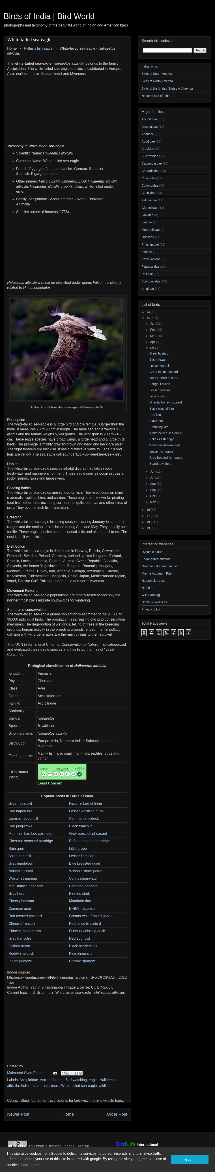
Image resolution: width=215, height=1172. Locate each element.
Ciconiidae (149, 178)
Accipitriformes (51, 1080)
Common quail (20, 908)
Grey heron (17, 893)
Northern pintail (21, 871)
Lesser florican (159, 390)
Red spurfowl (79, 938)
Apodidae (148, 141)
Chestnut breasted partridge (31, 841)
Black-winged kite (161, 408)
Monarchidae (151, 229)
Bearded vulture (160, 463)
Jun (153, 471)
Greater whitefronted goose (90, 916)
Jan (153, 323)
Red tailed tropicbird (85, 923)
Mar (153, 336)
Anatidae (148, 134)
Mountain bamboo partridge (30, 833)
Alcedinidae (150, 126)
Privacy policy (151, 609)
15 (148, 318)
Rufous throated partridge (89, 841)
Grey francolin (20, 938)
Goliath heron (19, 946)
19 (148, 528)
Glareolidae (150, 207)
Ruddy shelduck (21, 953)
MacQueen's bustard (163, 378)
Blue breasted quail (84, 863)
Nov (153, 502)
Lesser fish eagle (161, 451)
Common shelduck (84, 818)
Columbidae (150, 185)
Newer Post (18, 1114)
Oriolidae (148, 237)
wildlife (104, 1086)
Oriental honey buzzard (165, 402)
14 (148, 312)
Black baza (157, 359)
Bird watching (76, 1080)
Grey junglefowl (21, 863)
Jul (152, 477)
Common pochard (83, 886)
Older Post (117, 1114)
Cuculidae (148, 193)
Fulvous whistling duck (87, 931)
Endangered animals (156, 559)
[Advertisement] (67, 107)
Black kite (156, 421)
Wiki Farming (151, 595)
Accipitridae (28, 1080)
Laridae (147, 222)
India (25, 1086)
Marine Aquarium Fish (157, 573)
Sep (153, 490)
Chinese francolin (22, 923)
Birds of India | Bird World (49, 16)
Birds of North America (157, 81)
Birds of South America (157, 73)
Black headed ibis (83, 946)
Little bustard (158, 396)
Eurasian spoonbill (23, 818)
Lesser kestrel (159, 366)
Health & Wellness (154, 602)
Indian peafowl (20, 961)
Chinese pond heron (25, 931)
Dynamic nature (152, 552)
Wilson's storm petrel (85, 871)
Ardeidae (148, 148)
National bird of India (85, 803)
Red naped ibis (20, 811)
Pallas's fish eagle (161, 439)
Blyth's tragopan (82, 908)
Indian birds (40, 1086)
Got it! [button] (190, 1159)
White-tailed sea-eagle (79, 1086)
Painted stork (79, 893)
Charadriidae (150, 171)
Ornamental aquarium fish (160, 566)
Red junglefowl (20, 826)
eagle (93, 1080)
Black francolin (80, 826)
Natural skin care (153, 580)
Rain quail (16, 848)
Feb (153, 329)
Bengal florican (159, 384)
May (153, 348)
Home (68, 1114)
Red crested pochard (25, 916)
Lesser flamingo (81, 856)
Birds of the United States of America (167, 88)
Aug (153, 483)
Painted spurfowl (82, 961)
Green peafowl (20, 803)
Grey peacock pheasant (88, 833)
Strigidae (148, 289)
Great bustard (159, 353)
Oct (153, 496)
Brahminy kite (158, 427)
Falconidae (149, 200)
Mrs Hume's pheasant (26, 886)
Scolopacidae (151, 281)
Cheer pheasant (21, 901)
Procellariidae (151, 259)
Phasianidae (150, 244)
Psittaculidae (150, 266)
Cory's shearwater (83, 878)
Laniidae (147, 215)
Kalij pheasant (80, 953)
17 (148, 516)
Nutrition (147, 588)
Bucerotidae (150, 156)
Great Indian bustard (163, 372)
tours (55, 1086)
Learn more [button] (30, 1165)
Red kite (155, 414)
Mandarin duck (80, 901)
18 (148, 522)
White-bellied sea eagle (165, 433)
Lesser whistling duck (86, 811)
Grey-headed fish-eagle (165, 457)
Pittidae (147, 252)
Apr (153, 342)
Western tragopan (23, 878)
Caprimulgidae (152, 163)
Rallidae (147, 274)
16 (148, 509)
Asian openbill (20, 856)
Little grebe (78, 848)
